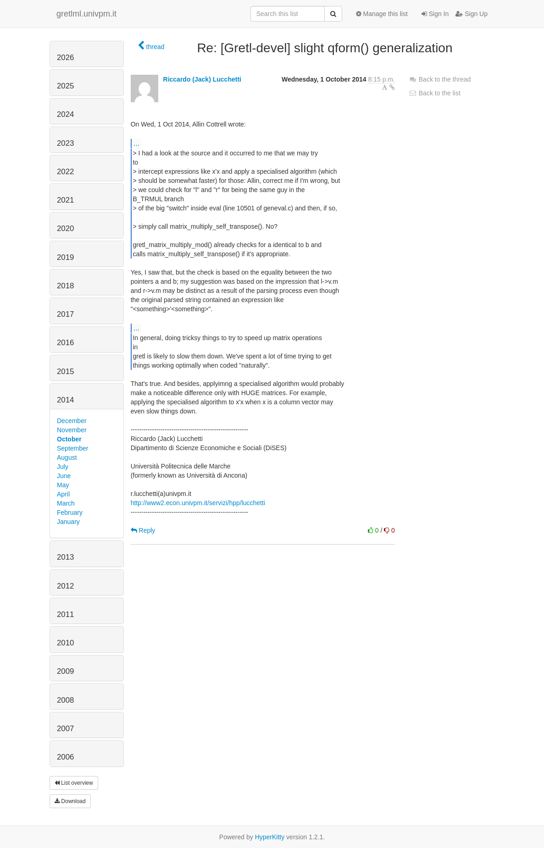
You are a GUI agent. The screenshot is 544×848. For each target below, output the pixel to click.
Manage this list (382, 13)
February (70, 512)
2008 (65, 700)
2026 (65, 57)
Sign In (435, 13)
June (64, 475)
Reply (143, 530)
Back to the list (435, 93)
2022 (65, 171)
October (69, 439)
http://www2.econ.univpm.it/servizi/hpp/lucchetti (198, 503)
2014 (65, 400)
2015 (65, 371)
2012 (65, 586)
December (72, 420)
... (136, 143)
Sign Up (471, 13)
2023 (65, 143)
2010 (65, 643)
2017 (65, 314)
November (72, 430)
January (68, 521)
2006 (65, 757)
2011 (65, 614)
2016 (65, 342)
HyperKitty (270, 837)
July (62, 466)
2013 (65, 557)
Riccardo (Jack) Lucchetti (202, 79)
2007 (65, 728)
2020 (65, 228)
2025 (65, 86)
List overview (74, 783)
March (66, 503)
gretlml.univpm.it (86, 13)
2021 (65, 200)
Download (70, 801)
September (72, 448)
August (67, 457)
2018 (65, 285)
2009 (65, 671)
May (63, 485)
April (63, 494)
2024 (65, 114)
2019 (65, 257)
